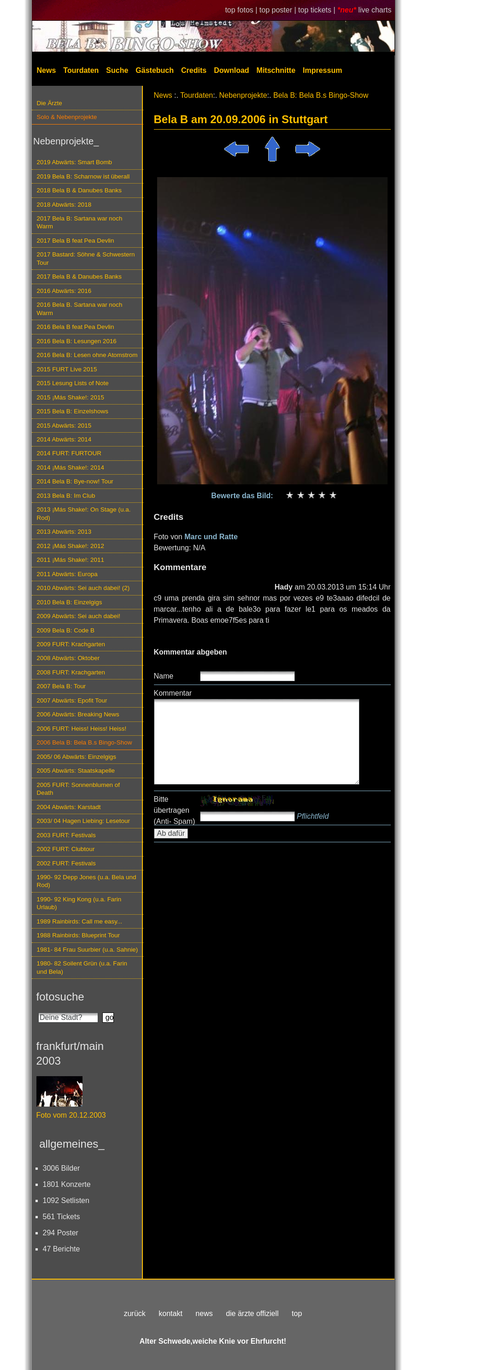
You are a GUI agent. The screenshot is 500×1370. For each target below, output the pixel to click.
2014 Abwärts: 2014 (64, 439)
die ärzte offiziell (252, 1313)
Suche (117, 70)
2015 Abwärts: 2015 (64, 425)
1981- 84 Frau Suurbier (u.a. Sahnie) (87, 949)
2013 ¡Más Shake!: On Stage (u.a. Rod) (84, 513)
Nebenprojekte (243, 95)
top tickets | (317, 10)
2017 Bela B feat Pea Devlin (75, 240)
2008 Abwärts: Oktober (68, 658)
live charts (374, 10)
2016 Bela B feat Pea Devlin (75, 326)
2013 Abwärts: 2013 (64, 531)
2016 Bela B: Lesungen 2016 (77, 341)
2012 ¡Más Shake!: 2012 (70, 545)
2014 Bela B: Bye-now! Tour (75, 481)
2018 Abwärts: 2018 (64, 204)
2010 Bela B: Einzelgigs (69, 602)
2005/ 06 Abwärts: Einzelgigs (77, 756)
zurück (135, 1313)
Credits (193, 70)
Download (231, 70)
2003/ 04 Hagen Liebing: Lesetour (83, 820)
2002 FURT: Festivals (66, 863)
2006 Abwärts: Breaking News (78, 714)
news (203, 1313)
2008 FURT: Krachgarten (71, 672)
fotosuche (60, 996)
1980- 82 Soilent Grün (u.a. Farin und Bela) (82, 967)
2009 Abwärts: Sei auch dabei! (79, 616)
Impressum (322, 70)
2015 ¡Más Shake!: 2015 (70, 397)
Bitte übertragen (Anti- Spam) (174, 810)
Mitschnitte (276, 70)
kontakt (170, 1313)
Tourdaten (81, 70)
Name (164, 676)
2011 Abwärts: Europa (67, 574)
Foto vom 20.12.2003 (71, 1115)
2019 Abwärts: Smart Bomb (74, 162)
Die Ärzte (49, 103)
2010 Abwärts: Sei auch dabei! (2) (83, 587)
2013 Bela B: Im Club (66, 495)
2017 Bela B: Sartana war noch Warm (80, 222)
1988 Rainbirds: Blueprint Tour (78, 935)
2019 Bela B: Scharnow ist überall (83, 176)
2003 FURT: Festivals (66, 835)
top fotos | (242, 10)
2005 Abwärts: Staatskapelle (76, 770)
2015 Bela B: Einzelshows (72, 411)
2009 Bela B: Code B (66, 630)
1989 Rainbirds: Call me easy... (80, 921)
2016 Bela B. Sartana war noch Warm (80, 308)
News (46, 70)
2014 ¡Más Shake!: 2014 (70, 467)
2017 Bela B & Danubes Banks (79, 276)
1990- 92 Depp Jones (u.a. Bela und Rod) (86, 881)
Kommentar (173, 693)
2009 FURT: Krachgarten (71, 644)
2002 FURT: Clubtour (66, 849)
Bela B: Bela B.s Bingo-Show (320, 95)
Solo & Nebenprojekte (67, 116)
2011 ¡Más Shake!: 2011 (70, 559)
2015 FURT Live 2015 (67, 369)
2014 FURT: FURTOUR (69, 453)
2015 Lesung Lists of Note (73, 383)
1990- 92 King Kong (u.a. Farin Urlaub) (79, 903)
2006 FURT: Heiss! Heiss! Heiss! (82, 728)
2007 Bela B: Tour (61, 686)
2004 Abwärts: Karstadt (69, 807)
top (297, 1313)
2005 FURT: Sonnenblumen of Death (78, 788)
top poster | (278, 10)
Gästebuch (154, 70)
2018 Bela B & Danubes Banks (79, 190)
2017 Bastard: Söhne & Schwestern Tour (86, 258)
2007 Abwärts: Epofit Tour (72, 700)
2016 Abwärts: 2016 (64, 290)
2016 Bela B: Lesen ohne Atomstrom (87, 354)
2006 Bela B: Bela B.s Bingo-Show (84, 742)
